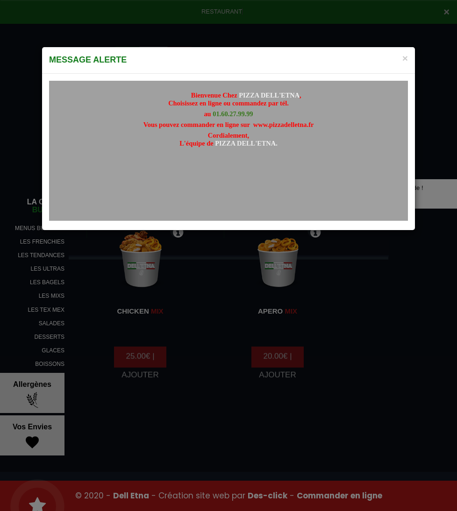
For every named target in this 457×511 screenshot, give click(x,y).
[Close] (405, 58)
